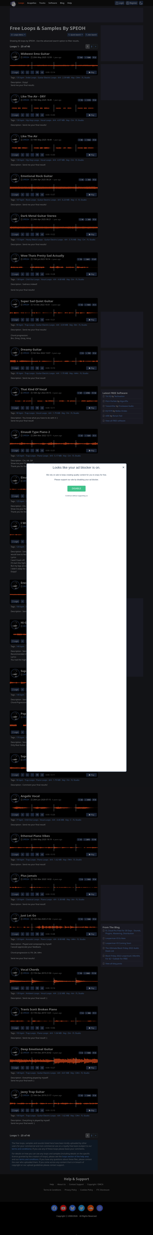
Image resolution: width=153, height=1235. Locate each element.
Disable (76, 488)
